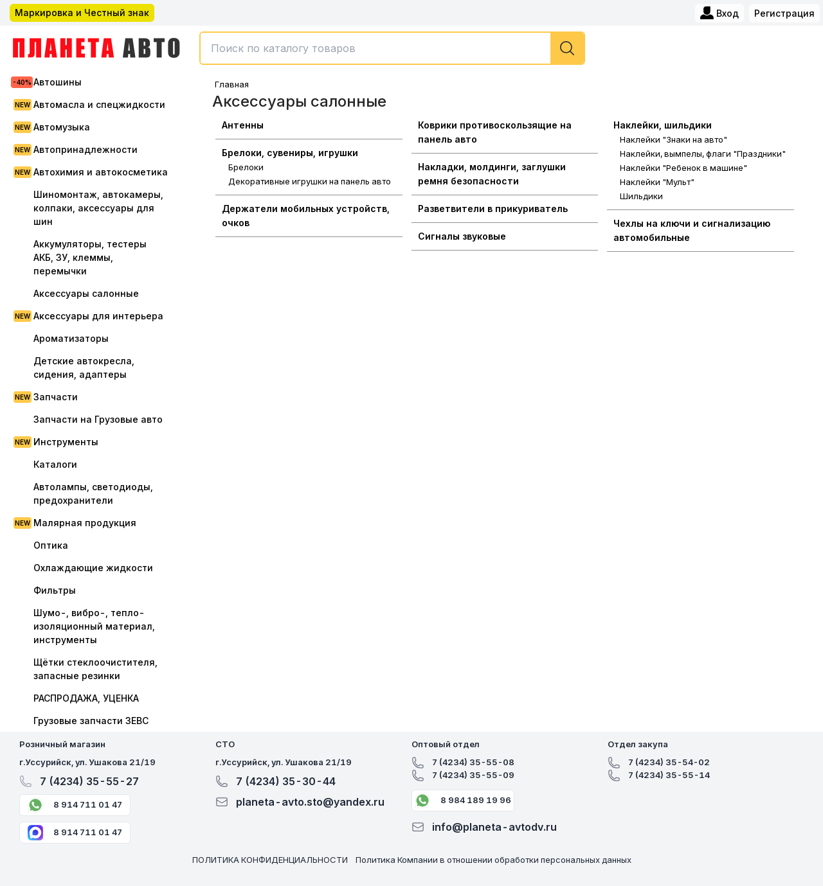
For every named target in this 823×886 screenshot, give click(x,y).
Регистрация (784, 13)
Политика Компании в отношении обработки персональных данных (493, 860)
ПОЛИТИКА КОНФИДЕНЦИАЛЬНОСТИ (270, 860)
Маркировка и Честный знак (82, 12)
